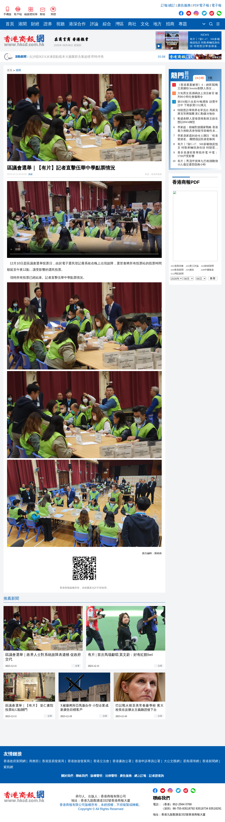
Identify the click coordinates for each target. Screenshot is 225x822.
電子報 (216, 5)
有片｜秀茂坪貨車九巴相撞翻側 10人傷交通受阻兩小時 (198, 162)
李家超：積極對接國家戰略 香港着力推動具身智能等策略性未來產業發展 (198, 129)
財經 (35, 24)
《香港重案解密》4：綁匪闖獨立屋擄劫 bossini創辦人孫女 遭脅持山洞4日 (198, 86)
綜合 (107, 24)
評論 (94, 24)
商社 (132, 24)
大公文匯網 (172, 761)
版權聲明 (96, 775)
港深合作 (77, 24)
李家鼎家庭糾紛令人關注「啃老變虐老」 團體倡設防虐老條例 (198, 137)
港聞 (22, 24)
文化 (145, 24)
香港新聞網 (210, 761)
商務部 (34, 761)
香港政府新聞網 (15, 761)
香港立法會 (101, 761)
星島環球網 (191, 761)
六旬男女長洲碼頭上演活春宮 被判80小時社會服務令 (198, 95)
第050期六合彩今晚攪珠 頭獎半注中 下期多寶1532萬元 (198, 103)
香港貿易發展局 (53, 761)
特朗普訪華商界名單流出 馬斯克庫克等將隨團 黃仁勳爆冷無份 (198, 112)
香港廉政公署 (121, 761)
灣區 (119, 24)
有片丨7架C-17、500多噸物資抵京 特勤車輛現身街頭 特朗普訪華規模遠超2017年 (198, 146)
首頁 (10, 24)
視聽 (60, 24)
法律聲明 (111, 775)
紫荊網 (8, 767)
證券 (48, 24)
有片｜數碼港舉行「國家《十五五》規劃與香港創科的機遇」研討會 (97, 56)
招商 (170, 24)
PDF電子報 (201, 5)
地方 (157, 24)
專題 (183, 24)
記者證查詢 (156, 775)
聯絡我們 (82, 775)
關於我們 (67, 775)
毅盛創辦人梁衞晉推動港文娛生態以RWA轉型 (198, 120)
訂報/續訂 (168, 5)
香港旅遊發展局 (79, 761)
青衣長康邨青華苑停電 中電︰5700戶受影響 (198, 154)
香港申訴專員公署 (147, 761)
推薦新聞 (11, 598)
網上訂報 (140, 775)
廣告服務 (184, 5)
